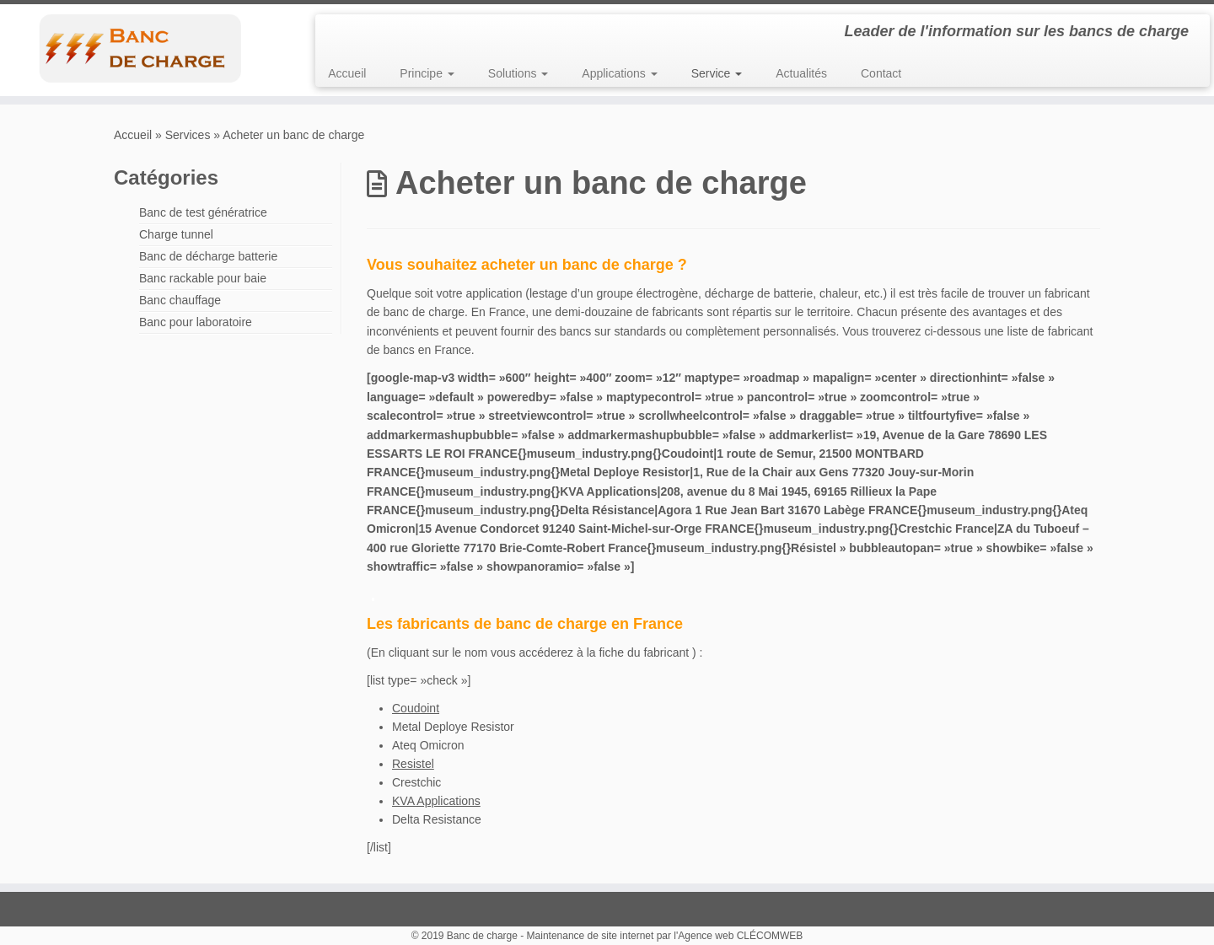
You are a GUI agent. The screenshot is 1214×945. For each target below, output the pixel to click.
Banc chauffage (180, 300)
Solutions (518, 73)
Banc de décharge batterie (208, 256)
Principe (427, 73)
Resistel (413, 763)
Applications (619, 73)
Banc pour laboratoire (195, 322)
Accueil (347, 73)
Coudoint (415, 708)
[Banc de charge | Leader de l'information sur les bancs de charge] (140, 48)
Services (188, 135)
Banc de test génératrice (203, 212)
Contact (881, 73)
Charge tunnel (176, 234)
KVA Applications (436, 801)
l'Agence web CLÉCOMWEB (738, 936)
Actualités (801, 73)
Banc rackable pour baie (202, 278)
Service (717, 73)
